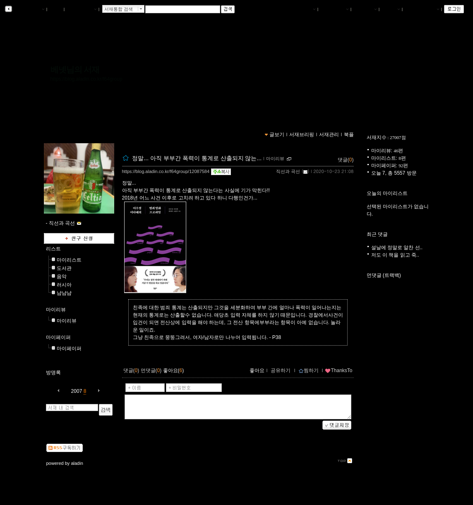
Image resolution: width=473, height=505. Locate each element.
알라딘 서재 (28, 9)
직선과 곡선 (288, 171)
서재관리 (365, 9)
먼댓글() (151, 370)
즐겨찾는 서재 (422, 9)
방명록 (53, 372)
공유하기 (281, 370)
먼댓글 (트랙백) (384, 275)
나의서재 (303, 9)
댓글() (346, 160)
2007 (76, 391)
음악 (62, 276)
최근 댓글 (377, 234)
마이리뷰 (56, 310)
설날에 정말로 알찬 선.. (397, 247)
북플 (55, 9)
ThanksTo (338, 370)
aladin (77, 463)
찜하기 (308, 370)
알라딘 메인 (81, 9)
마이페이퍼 (58, 337)
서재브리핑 (334, 9)
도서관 (64, 268)
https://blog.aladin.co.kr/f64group (86, 79)
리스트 (53, 249)
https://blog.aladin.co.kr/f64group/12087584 (166, 171)
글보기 (276, 134)
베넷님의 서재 (75, 69)
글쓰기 (391, 9)
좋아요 (257, 370)
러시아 (64, 285)
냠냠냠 (64, 293)
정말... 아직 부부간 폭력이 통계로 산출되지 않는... (197, 158)
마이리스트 (69, 260)
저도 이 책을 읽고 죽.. (395, 255)
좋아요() (173, 370)
